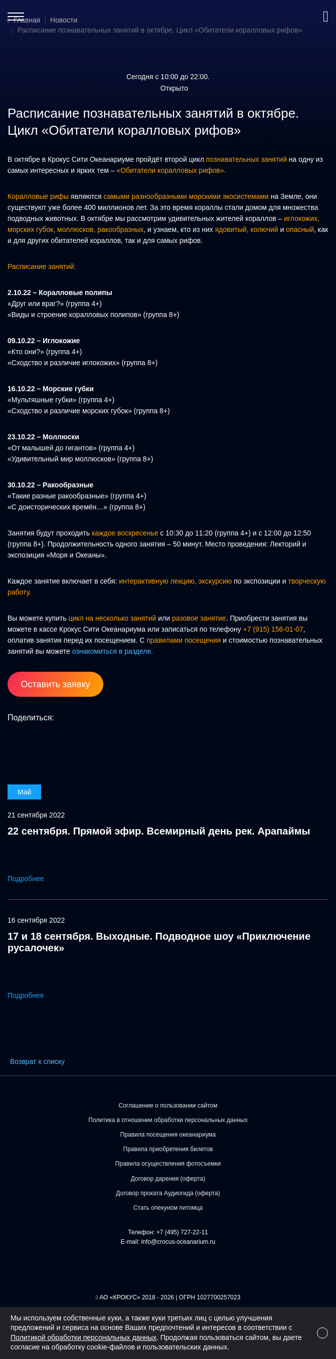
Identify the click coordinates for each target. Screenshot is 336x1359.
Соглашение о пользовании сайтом (168, 1105)
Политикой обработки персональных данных (83, 1337)
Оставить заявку (55, 684)
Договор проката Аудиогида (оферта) (168, 1193)
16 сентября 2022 (36, 920)
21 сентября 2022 (36, 815)
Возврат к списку (37, 1061)
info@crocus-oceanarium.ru (178, 1241)
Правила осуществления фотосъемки (168, 1163)
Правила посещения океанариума (168, 1134)
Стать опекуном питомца (168, 1207)
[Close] (322, 1332)
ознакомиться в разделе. (112, 651)
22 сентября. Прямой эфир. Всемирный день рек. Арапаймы (159, 831)
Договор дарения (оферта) (168, 1178)
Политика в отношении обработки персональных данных (167, 1120)
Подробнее (33, 879)
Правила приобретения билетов (168, 1149)
